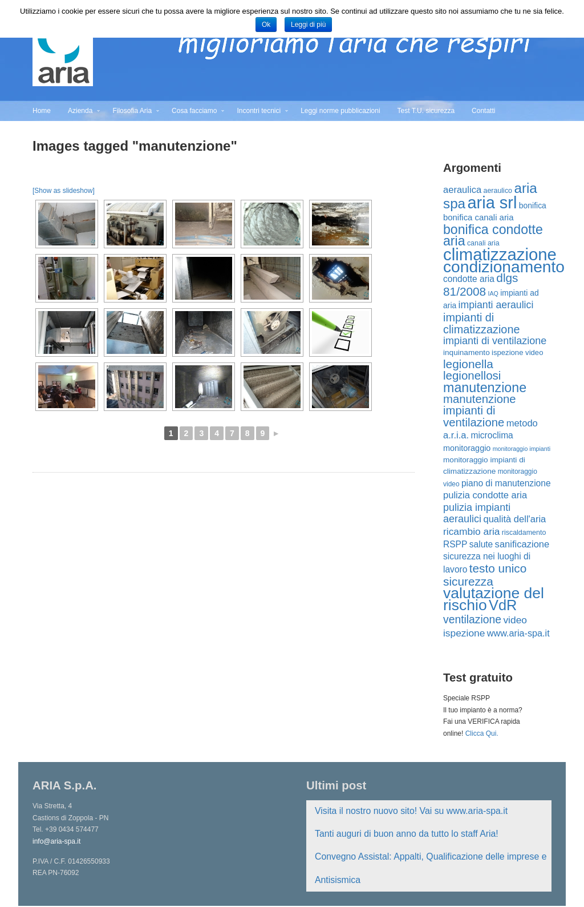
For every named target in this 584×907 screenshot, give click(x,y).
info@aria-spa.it (56, 841)
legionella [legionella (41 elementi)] (468, 363)
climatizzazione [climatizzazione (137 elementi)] (500, 254)
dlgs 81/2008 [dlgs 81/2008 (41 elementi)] (480, 284)
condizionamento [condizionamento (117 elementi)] (504, 266)
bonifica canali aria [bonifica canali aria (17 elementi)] (478, 217)
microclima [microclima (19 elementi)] (492, 435)
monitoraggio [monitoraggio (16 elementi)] (466, 448)
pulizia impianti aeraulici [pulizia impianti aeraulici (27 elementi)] (476, 513)
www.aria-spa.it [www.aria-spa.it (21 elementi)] (518, 633)
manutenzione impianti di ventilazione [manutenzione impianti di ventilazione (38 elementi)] (479, 411)
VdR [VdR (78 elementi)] (503, 605)
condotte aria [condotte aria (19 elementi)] (468, 279)
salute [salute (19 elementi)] (481, 544)
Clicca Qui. (481, 733)
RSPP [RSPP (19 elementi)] (455, 544)
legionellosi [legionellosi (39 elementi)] (472, 375)
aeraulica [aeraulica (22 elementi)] (462, 189)
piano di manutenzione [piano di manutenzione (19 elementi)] (506, 483)
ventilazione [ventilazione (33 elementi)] (472, 619)
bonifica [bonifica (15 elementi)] (532, 205)
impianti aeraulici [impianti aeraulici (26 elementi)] (496, 305)
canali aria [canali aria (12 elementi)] (483, 243)
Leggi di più (308, 25)
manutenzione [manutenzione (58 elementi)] (484, 387)
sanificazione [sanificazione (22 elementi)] (522, 544)
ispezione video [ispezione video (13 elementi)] (517, 352)
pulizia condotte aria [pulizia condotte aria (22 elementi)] (485, 495)
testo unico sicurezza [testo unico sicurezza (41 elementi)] (484, 575)
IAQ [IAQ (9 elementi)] (493, 293)
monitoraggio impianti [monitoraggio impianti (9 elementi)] (521, 448)
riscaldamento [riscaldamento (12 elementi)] (524, 533)
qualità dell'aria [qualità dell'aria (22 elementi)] (514, 519)
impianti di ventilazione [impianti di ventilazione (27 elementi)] (494, 340)
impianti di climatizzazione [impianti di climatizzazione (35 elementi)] (481, 323)
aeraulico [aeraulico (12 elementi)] (498, 191)
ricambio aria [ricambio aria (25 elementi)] (471, 531)
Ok (266, 25)
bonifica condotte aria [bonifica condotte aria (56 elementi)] (493, 235)
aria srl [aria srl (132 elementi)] (492, 203)
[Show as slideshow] (64, 191)
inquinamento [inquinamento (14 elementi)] (466, 352)
